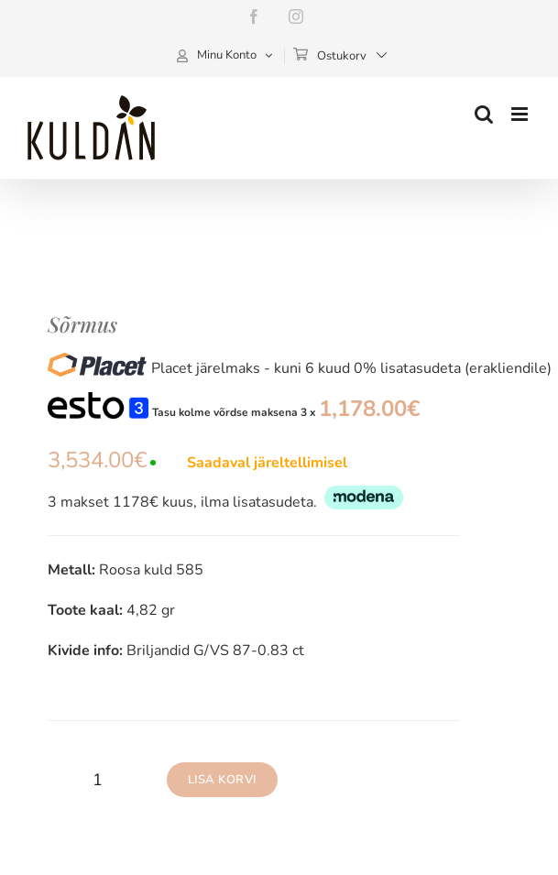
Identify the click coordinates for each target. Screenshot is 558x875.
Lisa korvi (222, 779)
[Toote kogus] (98, 779)
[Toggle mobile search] (484, 114)
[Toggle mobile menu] (521, 114)
